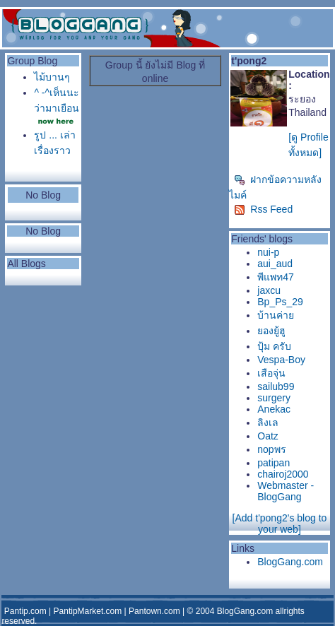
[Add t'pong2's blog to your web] (280, 523)
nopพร (271, 449)
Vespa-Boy (281, 359)
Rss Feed (263, 209)
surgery (273, 397)
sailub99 (275, 386)
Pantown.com (154, 611)
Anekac (273, 409)
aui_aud (275, 263)
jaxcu (269, 290)
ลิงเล (267, 422)
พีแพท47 (275, 277)
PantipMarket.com (88, 611)
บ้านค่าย (275, 315)
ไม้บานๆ (52, 77)
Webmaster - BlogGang (285, 491)
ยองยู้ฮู (271, 330)
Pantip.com (25, 611)
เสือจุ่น (271, 373)
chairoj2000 (282, 474)
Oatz (267, 436)
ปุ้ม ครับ (274, 346)
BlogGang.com (290, 561)
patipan (273, 462)
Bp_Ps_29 (280, 301)
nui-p (268, 252)
